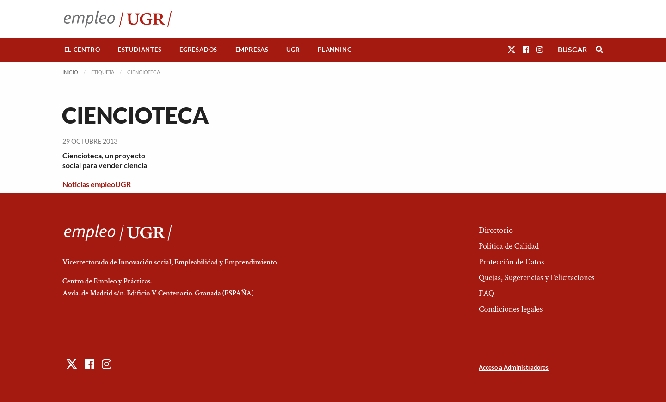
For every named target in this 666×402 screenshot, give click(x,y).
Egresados (198, 49)
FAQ (486, 293)
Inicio (70, 72)
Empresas (252, 49)
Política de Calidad (509, 246)
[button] (511, 49)
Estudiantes (140, 49)
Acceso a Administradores (514, 367)
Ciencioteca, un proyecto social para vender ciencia (104, 160)
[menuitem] (82, 50)
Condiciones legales (511, 309)
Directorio (496, 230)
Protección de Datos (511, 262)
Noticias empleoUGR (96, 184)
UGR (293, 49)
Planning (335, 49)
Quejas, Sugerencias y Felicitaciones (537, 277)
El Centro (82, 49)
